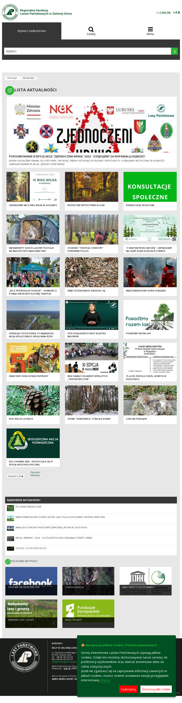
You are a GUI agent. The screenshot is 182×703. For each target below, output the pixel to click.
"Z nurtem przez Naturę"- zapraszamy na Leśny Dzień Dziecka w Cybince (149, 250)
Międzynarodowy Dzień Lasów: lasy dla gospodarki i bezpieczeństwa (60, 517)
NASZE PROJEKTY (73, 620)
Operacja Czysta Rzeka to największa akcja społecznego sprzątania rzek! (31, 335)
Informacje (12, 77)
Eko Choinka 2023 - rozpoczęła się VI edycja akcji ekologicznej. (31, 464)
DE (169, 12)
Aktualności (28, 77)
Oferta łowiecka (74, 587)
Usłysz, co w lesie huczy (30, 548)
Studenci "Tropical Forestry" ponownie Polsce (85, 250)
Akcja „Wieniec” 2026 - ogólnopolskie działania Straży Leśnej (53, 537)
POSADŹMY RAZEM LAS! (138, 334)
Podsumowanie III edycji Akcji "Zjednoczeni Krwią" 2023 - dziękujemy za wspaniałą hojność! (77, 156)
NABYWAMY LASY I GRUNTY (21, 620)
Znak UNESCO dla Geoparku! (138, 587)
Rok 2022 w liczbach (21, 419)
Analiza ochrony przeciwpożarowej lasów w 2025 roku (51, 527)
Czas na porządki (136, 419)
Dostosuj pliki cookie (156, 689)
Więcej (105, 680)
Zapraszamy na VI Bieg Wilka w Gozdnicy (33, 205)
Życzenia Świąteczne (28, 506)
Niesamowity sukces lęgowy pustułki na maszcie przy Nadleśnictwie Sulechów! (31, 251)
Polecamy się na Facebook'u (24, 587)
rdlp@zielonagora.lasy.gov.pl (65, 661)
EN (163, 12)
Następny (35, 475)
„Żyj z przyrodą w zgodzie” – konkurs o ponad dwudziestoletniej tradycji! (33, 293)
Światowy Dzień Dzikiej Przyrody (28, 376)
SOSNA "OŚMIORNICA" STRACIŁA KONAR (88, 419)
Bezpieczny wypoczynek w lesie (86, 205)
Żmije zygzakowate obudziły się (86, 291)
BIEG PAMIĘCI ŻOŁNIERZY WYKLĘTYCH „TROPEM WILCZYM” (87, 378)
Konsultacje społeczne (140, 205)
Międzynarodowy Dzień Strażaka (146, 291)
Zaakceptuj (128, 689)
